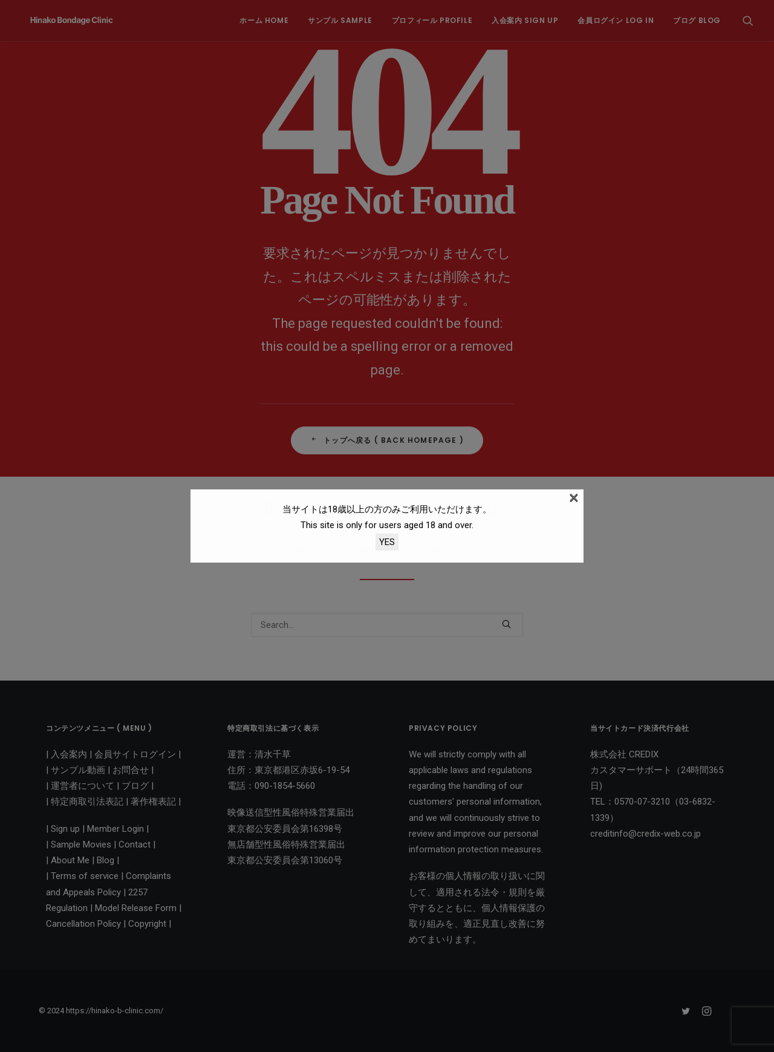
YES (387, 542)
